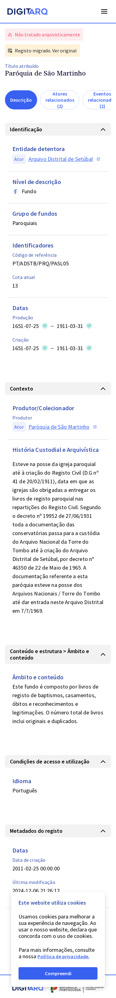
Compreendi (58, 973)
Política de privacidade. (63, 956)
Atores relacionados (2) (59, 100)
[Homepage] (27, 12)
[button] (58, 129)
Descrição (21, 100)
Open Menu (104, 11)
